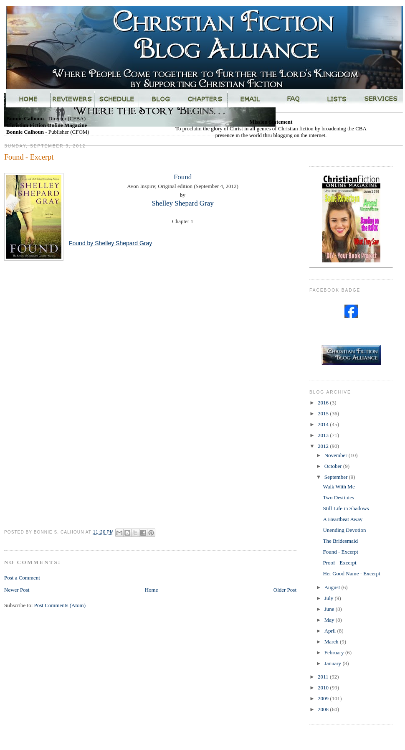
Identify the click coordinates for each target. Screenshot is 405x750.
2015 (324, 413)
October (333, 466)
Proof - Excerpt (339, 562)
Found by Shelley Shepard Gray (110, 243)
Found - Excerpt (340, 552)
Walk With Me (338, 486)
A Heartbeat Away (342, 519)
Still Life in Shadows (346, 508)
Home (151, 590)
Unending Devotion (344, 530)
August (333, 587)
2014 (324, 424)
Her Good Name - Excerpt (351, 573)
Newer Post (16, 590)
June (330, 609)
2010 (324, 687)
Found (183, 177)
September (336, 477)
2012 (324, 446)
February (334, 652)
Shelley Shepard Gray (182, 203)
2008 (324, 709)
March (332, 641)
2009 (324, 698)
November (336, 455)
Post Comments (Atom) (60, 605)
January (333, 663)
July (329, 598)
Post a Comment (22, 578)
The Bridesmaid (340, 541)
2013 (324, 435)
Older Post (284, 590)
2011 (324, 677)
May (330, 620)
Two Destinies (338, 497)
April (330, 631)
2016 (324, 402)
